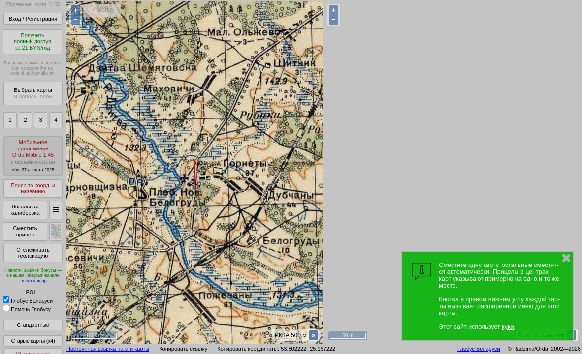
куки (508, 327)
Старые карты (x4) (33, 341)
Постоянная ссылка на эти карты (107, 349)
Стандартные (33, 325)
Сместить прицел (25, 231)
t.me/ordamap (33, 280)
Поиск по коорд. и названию (33, 188)
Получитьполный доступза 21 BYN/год (32, 41)
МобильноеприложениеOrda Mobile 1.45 (33, 155)
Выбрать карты (33, 93)
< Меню (102, 9)
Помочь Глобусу (27, 309)
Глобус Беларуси (28, 301)
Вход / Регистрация (33, 19)
